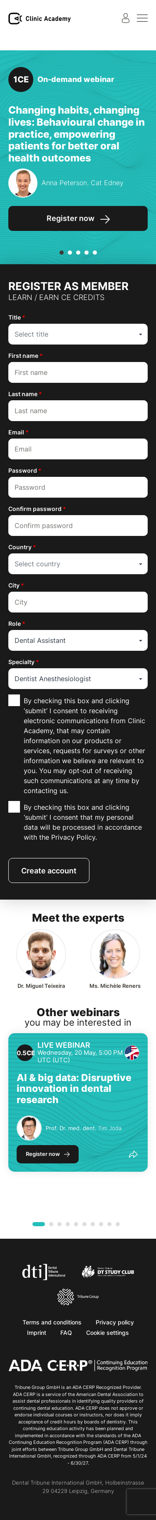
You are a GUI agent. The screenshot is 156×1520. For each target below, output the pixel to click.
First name (25, 355)
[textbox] (78, 334)
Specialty (23, 661)
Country (22, 546)
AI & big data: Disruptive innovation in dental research (74, 1088)
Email (18, 432)
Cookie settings (107, 1332)
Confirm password (37, 508)
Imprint (36, 1332)
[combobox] (78, 334)
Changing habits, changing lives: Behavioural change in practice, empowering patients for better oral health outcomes (76, 134)
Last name (25, 393)
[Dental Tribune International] (43, 1271)
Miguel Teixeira (41, 986)
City (16, 585)
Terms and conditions (52, 1322)
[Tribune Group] (78, 1296)
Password (25, 470)
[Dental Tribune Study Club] (108, 1271)
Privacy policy (115, 1322)
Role (16, 623)
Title (16, 317)
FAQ (66, 1332)
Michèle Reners (115, 986)
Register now (43, 1154)
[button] (61, 252)
